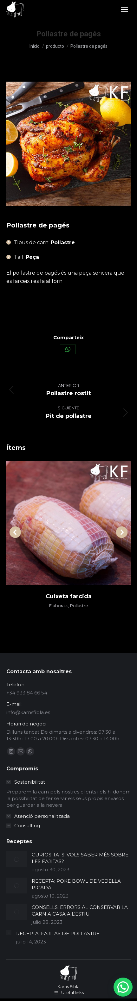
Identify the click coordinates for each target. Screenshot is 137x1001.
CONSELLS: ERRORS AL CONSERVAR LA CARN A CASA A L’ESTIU (80, 910)
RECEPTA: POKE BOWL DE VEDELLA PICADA (76, 884)
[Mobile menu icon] (124, 9)
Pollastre (79, 605)
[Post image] (16, 859)
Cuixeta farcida (69, 596)
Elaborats (58, 605)
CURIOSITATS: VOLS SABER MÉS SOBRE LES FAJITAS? (80, 858)
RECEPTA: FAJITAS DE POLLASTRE (58, 933)
